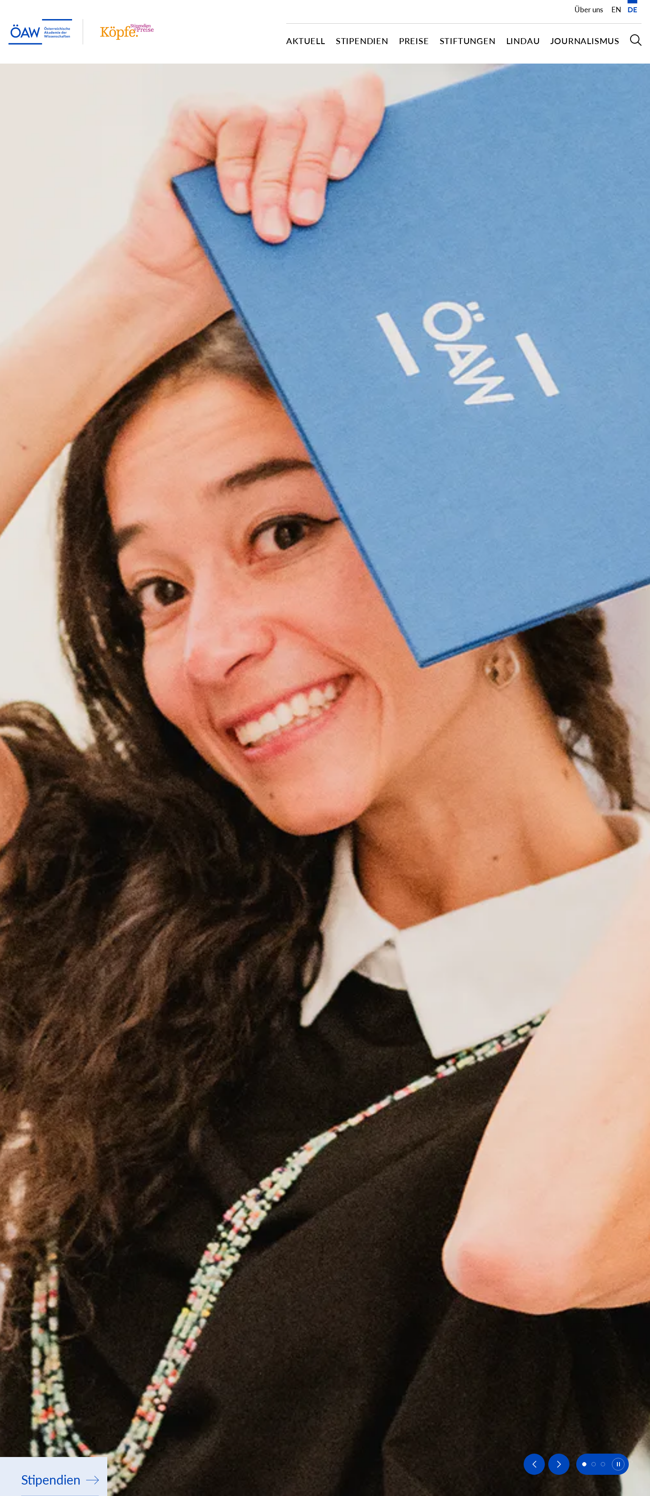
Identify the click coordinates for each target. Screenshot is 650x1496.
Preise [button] (414, 41)
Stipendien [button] (362, 41)
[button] (636, 43)
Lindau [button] (523, 41)
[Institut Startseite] (127, 31)
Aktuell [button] (305, 41)
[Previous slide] (534, 1464)
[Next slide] (558, 1464)
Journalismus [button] (584, 41)
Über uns (589, 9)
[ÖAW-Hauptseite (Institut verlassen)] (40, 32)
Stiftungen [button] (468, 41)
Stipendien (60, 1479)
